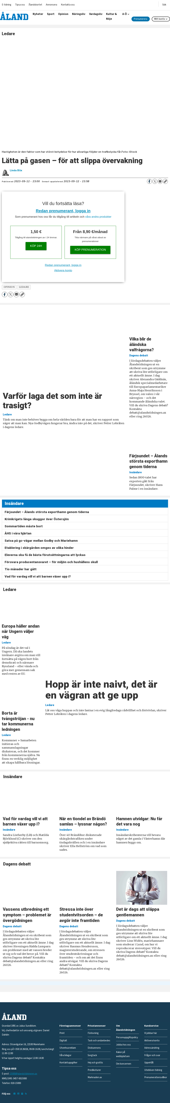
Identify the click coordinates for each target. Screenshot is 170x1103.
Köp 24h (36, 245)
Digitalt (63, 1040)
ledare (24, 287)
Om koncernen (123, 1064)
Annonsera (51, 4)
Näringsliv (78, 14)
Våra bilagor (65, 1055)
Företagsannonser (70, 1026)
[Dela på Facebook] (149, 181)
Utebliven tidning (153, 1070)
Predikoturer (94, 1070)
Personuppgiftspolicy (127, 1037)
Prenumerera (140, 19)
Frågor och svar (152, 1055)
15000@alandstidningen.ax (23, 1073)
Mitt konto (159, 19)
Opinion (63, 14)
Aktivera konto (63, 270)
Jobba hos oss (123, 1044)
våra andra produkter (98, 216)
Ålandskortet (35, 4)
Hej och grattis (95, 1062)
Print (62, 1033)
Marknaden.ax (95, 1077)
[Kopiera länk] (165, 181)
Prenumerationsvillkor (155, 1077)
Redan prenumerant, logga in (63, 211)
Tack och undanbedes (99, 1040)
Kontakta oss (68, 4)
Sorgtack (92, 1055)
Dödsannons (94, 1048)
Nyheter (38, 14)
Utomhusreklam (67, 1048)
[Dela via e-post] (160, 181)
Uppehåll (148, 1062)
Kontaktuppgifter (68, 1062)
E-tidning (6, 4)
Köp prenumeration (90, 249)
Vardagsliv (95, 14)
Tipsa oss (20, 4)
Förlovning (93, 1033)
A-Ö (124, 14)
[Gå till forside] (14, 16)
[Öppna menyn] (164, 4)
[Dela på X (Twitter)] (154, 181)
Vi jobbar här (150, 1033)
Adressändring (151, 1048)
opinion (9, 287)
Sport (50, 14)
